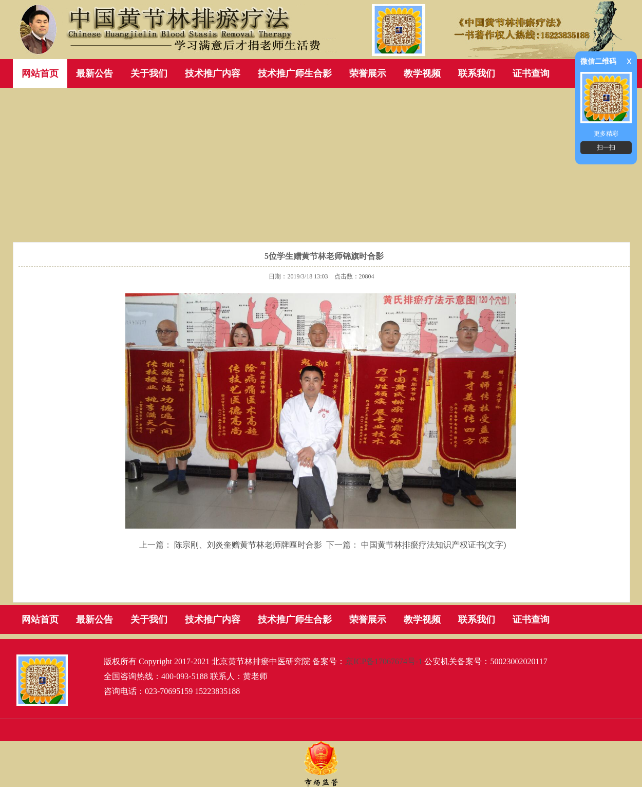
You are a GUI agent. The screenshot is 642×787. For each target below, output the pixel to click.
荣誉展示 (367, 73)
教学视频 (422, 73)
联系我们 (476, 73)
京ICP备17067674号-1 (383, 661)
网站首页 (40, 73)
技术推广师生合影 (295, 73)
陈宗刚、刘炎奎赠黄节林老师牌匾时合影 (248, 544)
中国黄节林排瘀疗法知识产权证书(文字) (433, 544)
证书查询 (531, 73)
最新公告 (94, 73)
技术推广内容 (212, 73)
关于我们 (148, 73)
